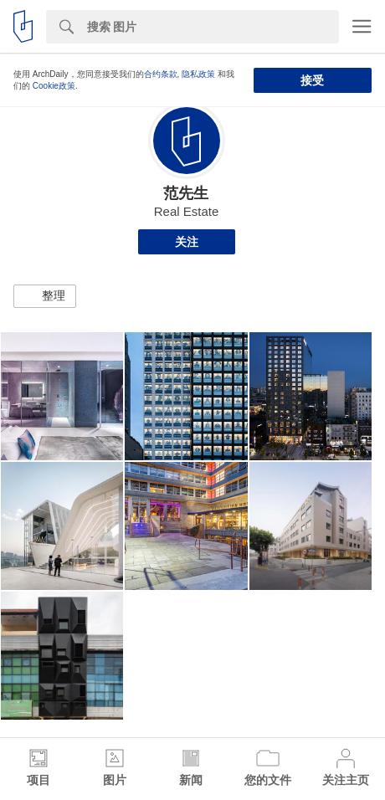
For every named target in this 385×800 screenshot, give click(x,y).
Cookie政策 (54, 85)
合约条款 (160, 74)
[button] (44, 296)
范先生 (185, 193)
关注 (186, 242)
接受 (312, 80)
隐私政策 (198, 74)
